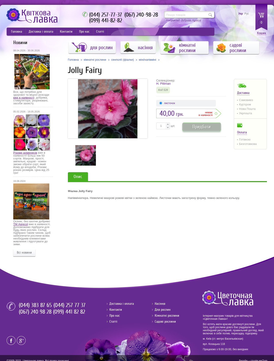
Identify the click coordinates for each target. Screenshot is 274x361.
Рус (246, 13)
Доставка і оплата (41, 32)
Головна (16, 32)
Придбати (201, 126)
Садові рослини (165, 322)
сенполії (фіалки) (122, 59)
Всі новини (24, 252)
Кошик (261, 33)
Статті (100, 32)
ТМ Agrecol (20, 224)
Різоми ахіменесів (25, 152)
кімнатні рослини (95, 59)
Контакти (66, 32)
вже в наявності (23, 97)
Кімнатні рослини (167, 316)
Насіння (160, 304)
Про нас (84, 32)
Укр (240, 13)
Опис (78, 176)
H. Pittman (163, 83)
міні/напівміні (147, 59)
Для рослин (163, 310)
